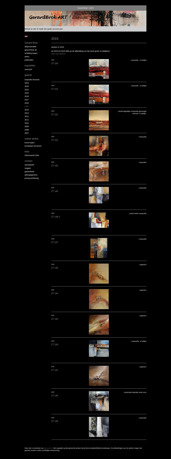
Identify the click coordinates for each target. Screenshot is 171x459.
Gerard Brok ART (31, 50)
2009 (27, 126)
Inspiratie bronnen (32, 80)
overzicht (28, 69)
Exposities (30, 65)
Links (27, 151)
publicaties (29, 60)
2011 (27, 120)
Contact (28, 161)
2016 (27, 103)
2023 (27, 86)
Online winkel (31, 138)
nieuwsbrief (29, 165)
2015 (27, 106)
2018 (27, 96)
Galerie (28, 75)
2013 (27, 113)
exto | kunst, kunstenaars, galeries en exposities (32, 8)
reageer (28, 168)
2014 (27, 110)
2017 (27, 100)
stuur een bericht (58, 54)
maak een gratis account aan (51, 29)
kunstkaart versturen (33, 146)
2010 (27, 123)
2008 (27, 130)
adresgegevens (31, 175)
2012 (27, 116)
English (26, 36)
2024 (27, 83)
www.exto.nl (48, 448)
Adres (27, 57)
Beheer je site (30, 29)
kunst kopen (30, 143)
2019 (27, 93)
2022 (27, 90)
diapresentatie (30, 46)
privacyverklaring (32, 178)
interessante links (32, 155)
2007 (27, 133)
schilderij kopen (31, 53)
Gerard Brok (82, 8)
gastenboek (29, 171)
